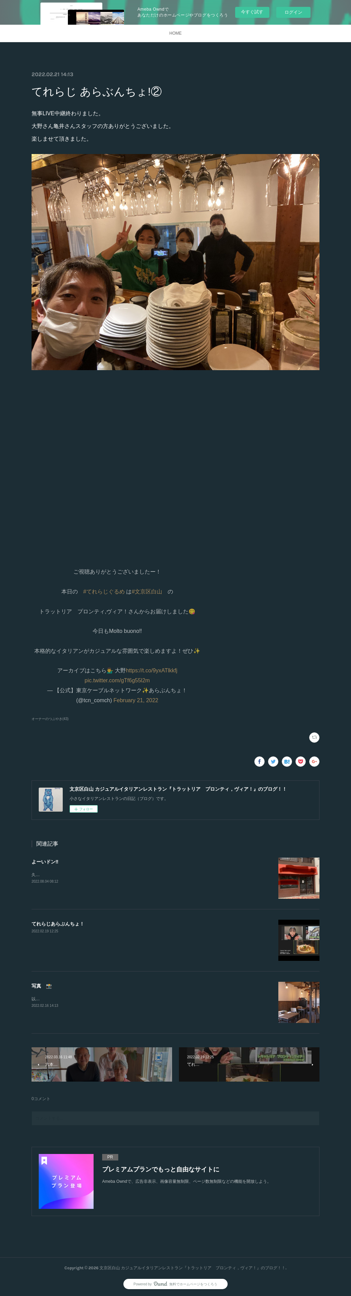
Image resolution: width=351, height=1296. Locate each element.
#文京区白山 (147, 591)
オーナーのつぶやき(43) (50, 719)
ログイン (293, 12)
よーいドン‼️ (45, 861)
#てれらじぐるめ (104, 591)
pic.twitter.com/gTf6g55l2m (117, 680)
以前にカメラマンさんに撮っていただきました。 (77, 999)
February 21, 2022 (135, 700)
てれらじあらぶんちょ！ (58, 924)
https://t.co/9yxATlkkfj (151, 670)
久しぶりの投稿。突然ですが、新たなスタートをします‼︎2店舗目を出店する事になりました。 (118, 874)
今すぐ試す (252, 11)
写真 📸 (42, 986)
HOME (175, 33)
